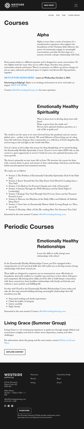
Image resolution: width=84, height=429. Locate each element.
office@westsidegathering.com (25, 90)
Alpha (51, 15)
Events (59, 382)
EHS (58, 15)
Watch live (34, 374)
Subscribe (24, 410)
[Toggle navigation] (76, 5)
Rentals (33, 378)
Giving (33, 382)
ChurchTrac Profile (64, 374)
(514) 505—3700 (10, 401)
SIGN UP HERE (19, 85)
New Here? (49, 5)
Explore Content (14, 352)
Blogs (59, 378)
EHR (64, 15)
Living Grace (74, 15)
